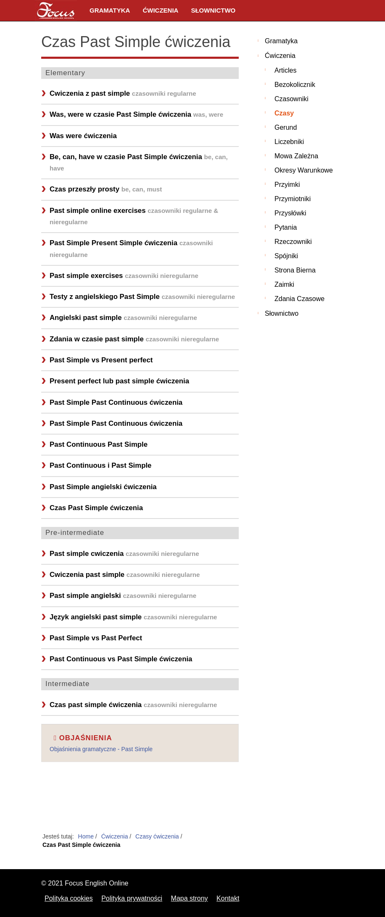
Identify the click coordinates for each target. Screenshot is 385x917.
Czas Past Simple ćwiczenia (96, 508)
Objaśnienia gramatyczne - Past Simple (101, 749)
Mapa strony (189, 898)
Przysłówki (290, 213)
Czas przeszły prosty (106, 189)
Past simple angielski (123, 596)
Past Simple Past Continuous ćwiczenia (116, 402)
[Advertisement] (140, 802)
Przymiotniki (292, 198)
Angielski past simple (123, 318)
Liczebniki (289, 141)
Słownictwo (213, 10)
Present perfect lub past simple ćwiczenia (119, 381)
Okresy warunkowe (303, 170)
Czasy (284, 113)
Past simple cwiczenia (124, 554)
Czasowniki (291, 98)
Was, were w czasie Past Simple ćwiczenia (136, 114)
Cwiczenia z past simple (123, 93)
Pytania (285, 227)
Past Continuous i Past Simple (100, 465)
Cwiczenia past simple (125, 575)
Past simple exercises (124, 276)
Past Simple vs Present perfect (101, 360)
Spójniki (286, 255)
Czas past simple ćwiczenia (133, 705)
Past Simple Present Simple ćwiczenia (131, 248)
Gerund (285, 127)
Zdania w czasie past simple (134, 339)
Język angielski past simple (133, 617)
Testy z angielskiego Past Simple (142, 297)
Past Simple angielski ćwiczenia (103, 487)
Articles (285, 70)
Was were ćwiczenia (83, 136)
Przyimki (287, 184)
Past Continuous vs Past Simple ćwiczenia (121, 659)
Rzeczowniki (293, 241)
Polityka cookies (69, 898)
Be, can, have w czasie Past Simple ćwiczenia (139, 162)
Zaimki (284, 284)
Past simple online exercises (134, 216)
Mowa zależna (296, 156)
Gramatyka (110, 10)
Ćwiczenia (160, 10)
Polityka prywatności (131, 898)
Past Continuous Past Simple (99, 444)
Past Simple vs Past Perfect (96, 638)
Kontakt (227, 898)
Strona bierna (295, 270)
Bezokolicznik (294, 84)
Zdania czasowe (299, 298)
